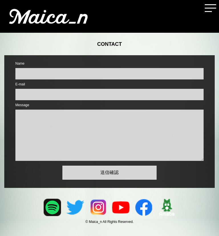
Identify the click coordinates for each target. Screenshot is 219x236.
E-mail (20, 84)
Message (22, 105)
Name (20, 63)
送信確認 (109, 172)
